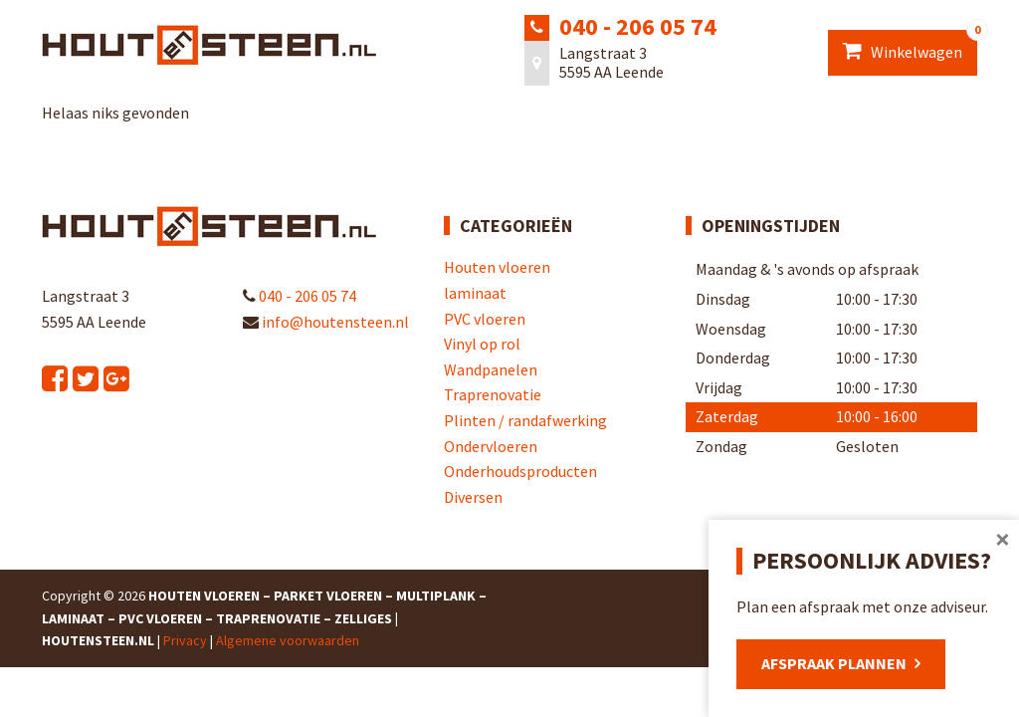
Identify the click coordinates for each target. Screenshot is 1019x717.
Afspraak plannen (834, 663)
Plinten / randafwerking (525, 420)
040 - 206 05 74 (637, 26)
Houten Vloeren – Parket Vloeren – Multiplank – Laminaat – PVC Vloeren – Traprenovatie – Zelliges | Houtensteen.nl (264, 618)
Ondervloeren (490, 446)
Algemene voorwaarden (287, 640)
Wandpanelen (490, 369)
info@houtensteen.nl (326, 322)
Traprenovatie (492, 394)
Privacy (185, 640)
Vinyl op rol (482, 344)
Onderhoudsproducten (520, 471)
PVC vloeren (484, 319)
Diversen (473, 497)
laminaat (475, 293)
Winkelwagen (910, 46)
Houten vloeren (497, 267)
